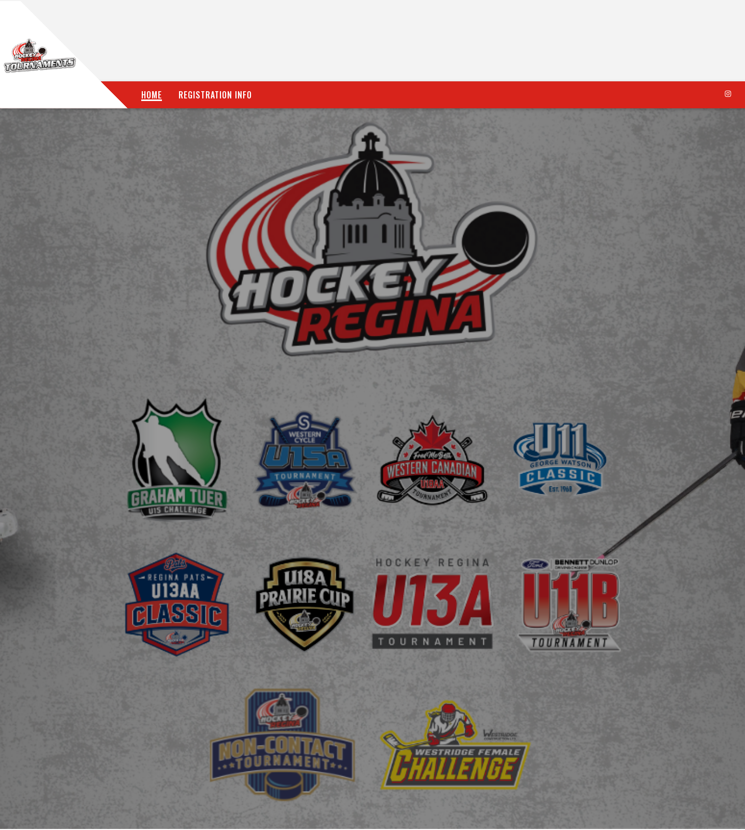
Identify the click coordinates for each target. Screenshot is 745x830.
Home (151, 95)
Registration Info (215, 95)
